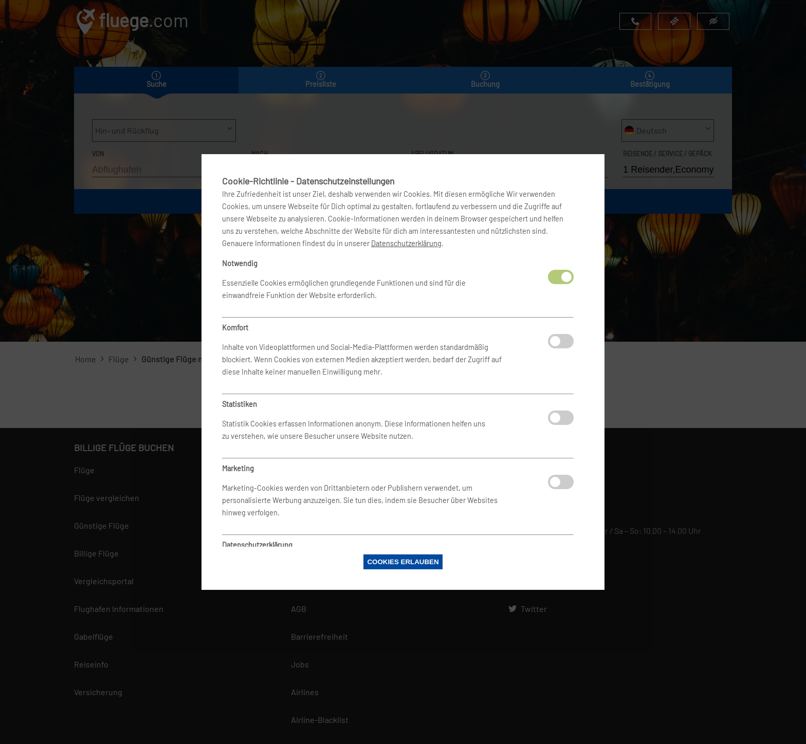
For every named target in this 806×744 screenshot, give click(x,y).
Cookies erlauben (402, 562)
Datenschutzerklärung (406, 243)
